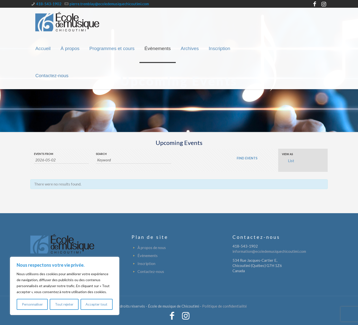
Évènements (147, 255)
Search (101, 153)
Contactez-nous (150, 271)
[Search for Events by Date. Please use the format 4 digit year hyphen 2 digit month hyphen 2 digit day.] (61, 160)
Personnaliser (32, 304)
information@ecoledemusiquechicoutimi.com (269, 251)
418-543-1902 (48, 3)
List (288, 160)
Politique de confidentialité (224, 306)
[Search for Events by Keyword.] (133, 160)
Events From (43, 153)
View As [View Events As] (287, 154)
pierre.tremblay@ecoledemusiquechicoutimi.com (109, 3)
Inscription (146, 263)
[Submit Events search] (247, 158)
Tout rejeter (64, 304)
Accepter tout (97, 304)
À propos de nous (151, 247)
